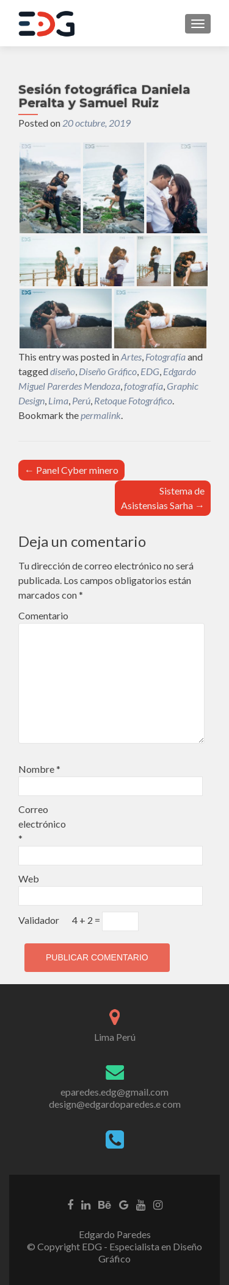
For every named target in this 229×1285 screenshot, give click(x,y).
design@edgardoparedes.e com (115, 1104)
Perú (81, 400)
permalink (101, 415)
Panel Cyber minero (71, 470)
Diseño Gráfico (108, 371)
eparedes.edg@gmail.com (114, 1091)
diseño (62, 371)
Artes (131, 356)
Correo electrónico (42, 823)
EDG (149, 371)
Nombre (39, 769)
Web (28, 878)
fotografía (143, 386)
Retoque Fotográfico (133, 400)
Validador (38, 920)
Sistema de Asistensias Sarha (163, 498)
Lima (58, 400)
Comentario (43, 615)
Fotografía (165, 356)
